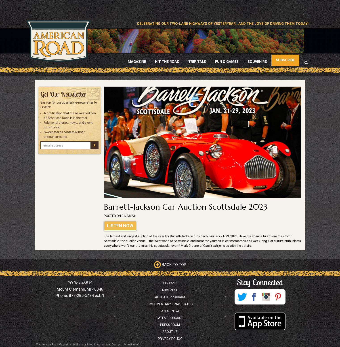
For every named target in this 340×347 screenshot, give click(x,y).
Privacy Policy (170, 339)
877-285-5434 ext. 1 (86, 295)
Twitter (242, 297)
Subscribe (170, 283)
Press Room (170, 325)
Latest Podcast (170, 318)
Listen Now (120, 225)
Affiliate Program (170, 297)
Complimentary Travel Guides (169, 304)
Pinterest (278, 297)
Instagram (266, 297)
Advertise (170, 290)
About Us (170, 332)
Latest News (170, 311)
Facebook (254, 297)
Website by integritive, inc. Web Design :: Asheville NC (106, 344)
